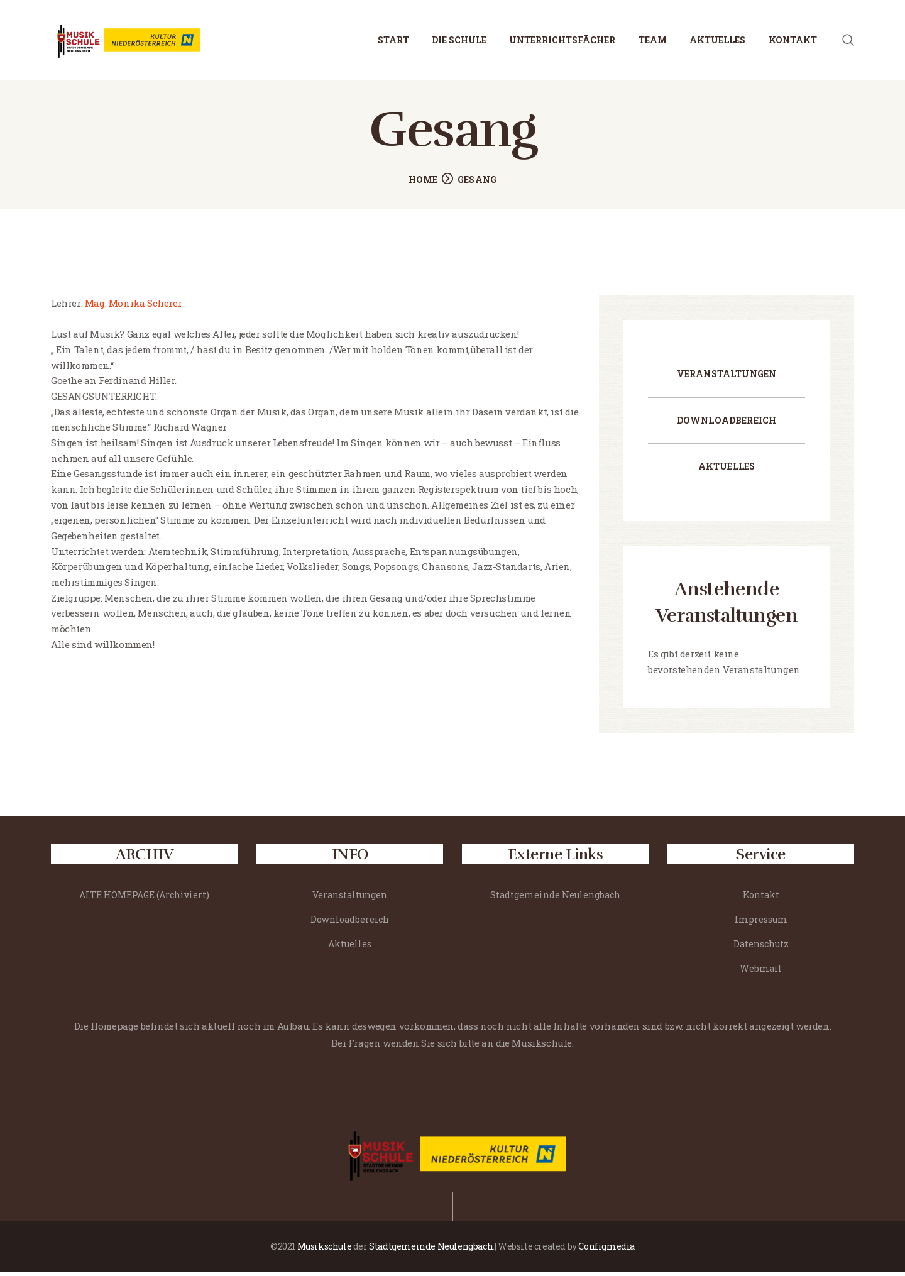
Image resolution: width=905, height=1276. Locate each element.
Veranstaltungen (727, 377)
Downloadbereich (727, 424)
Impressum (761, 923)
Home (423, 183)
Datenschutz (761, 948)
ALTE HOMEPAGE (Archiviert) (144, 899)
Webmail (761, 972)
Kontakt (761, 899)
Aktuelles (726, 470)
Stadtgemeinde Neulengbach (555, 899)
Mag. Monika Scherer (132, 307)
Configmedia (606, 1251)
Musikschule (324, 1251)
